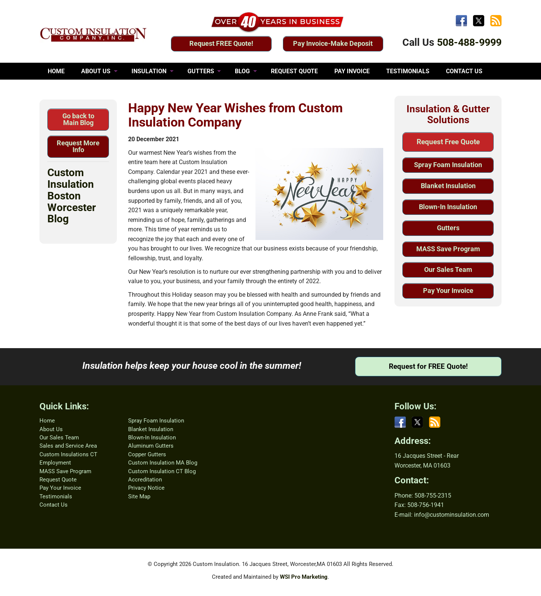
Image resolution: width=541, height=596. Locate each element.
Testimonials (55, 496)
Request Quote (58, 479)
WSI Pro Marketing (304, 576)
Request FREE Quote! (221, 43)
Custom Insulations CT (68, 454)
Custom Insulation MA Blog (162, 462)
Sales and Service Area (68, 445)
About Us (51, 429)
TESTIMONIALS (407, 71)
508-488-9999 (469, 42)
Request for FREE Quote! (428, 366)
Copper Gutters (147, 454)
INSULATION (148, 71)
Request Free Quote (448, 141)
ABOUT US (95, 71)
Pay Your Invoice (448, 290)
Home (47, 420)
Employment (55, 462)
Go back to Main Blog (78, 119)
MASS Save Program (448, 249)
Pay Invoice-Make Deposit (333, 43)
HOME (56, 71)
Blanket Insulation (448, 186)
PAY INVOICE (352, 71)
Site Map (139, 496)
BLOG (242, 71)
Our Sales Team (448, 269)
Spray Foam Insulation (448, 165)
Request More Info (78, 146)
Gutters (448, 228)
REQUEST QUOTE (294, 71)
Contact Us (53, 504)
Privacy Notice (146, 487)
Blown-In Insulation (448, 207)
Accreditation (145, 479)
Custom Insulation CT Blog (162, 471)
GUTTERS (200, 71)
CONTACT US (464, 71)
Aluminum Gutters (151, 445)
